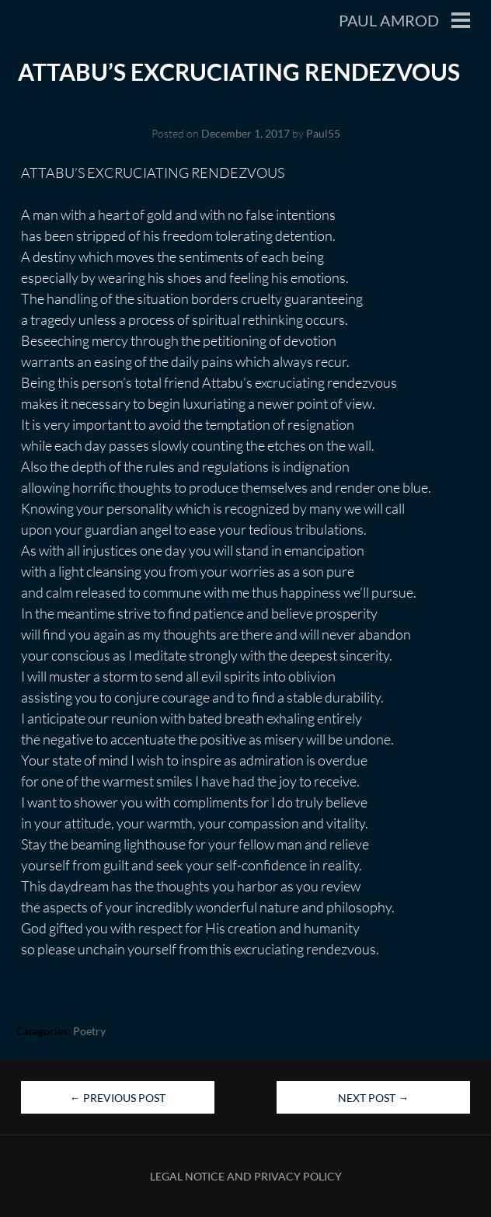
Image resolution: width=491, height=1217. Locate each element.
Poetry (89, 1030)
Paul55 (323, 133)
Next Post (373, 1097)
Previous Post (117, 1097)
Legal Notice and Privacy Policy (246, 1176)
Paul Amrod (389, 20)
